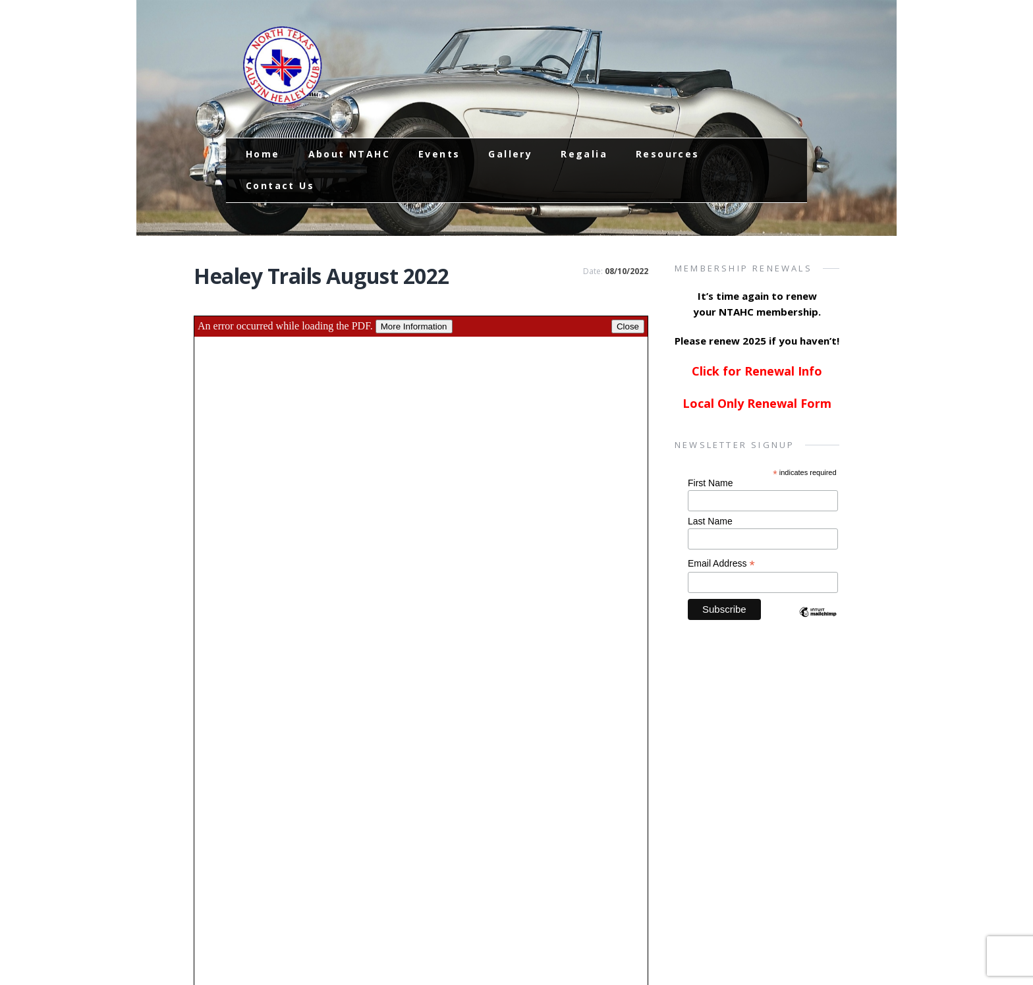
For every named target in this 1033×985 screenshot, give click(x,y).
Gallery (510, 154)
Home (263, 154)
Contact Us (280, 185)
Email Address (721, 563)
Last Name (710, 521)
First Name (710, 483)
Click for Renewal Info (757, 371)
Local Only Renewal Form (757, 403)
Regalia (584, 154)
